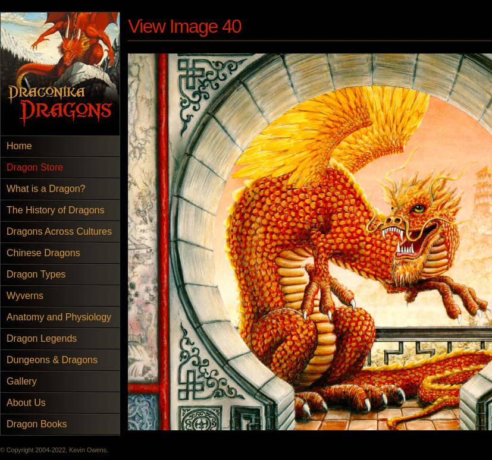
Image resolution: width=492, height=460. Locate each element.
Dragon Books (37, 424)
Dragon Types (36, 274)
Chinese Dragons (43, 253)
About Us (26, 403)
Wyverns (25, 296)
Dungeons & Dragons (52, 360)
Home (19, 146)
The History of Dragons (56, 210)
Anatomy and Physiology (59, 317)
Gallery (22, 381)
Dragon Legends (42, 338)
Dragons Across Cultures (59, 231)
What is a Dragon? (46, 189)
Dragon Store (35, 167)
